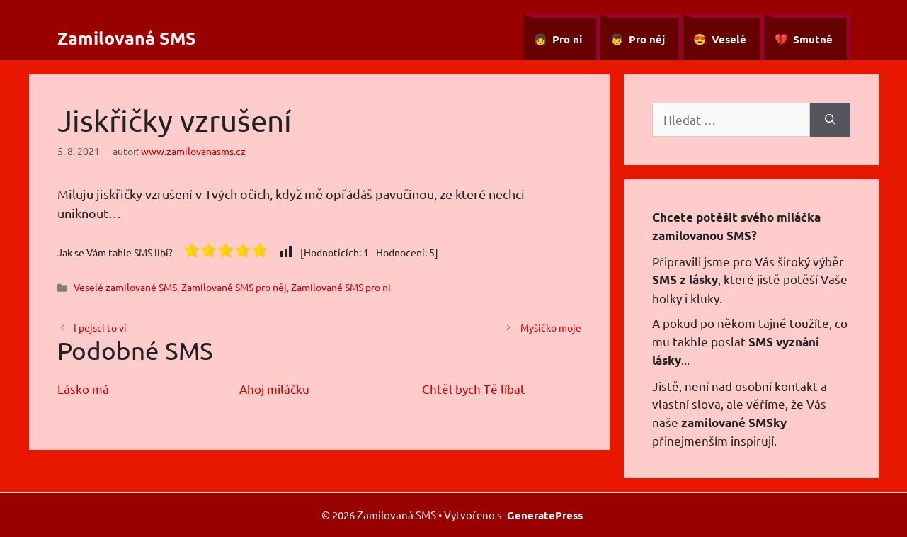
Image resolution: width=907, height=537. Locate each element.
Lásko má (83, 388)
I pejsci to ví (100, 327)
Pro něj (647, 39)
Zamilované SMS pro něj (234, 287)
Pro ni (567, 39)
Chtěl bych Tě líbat (473, 388)
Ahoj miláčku (274, 388)
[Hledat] (830, 120)
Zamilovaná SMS (126, 37)
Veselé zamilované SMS (125, 287)
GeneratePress (545, 515)
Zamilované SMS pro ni (341, 287)
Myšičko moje (550, 327)
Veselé (729, 39)
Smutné (813, 39)
